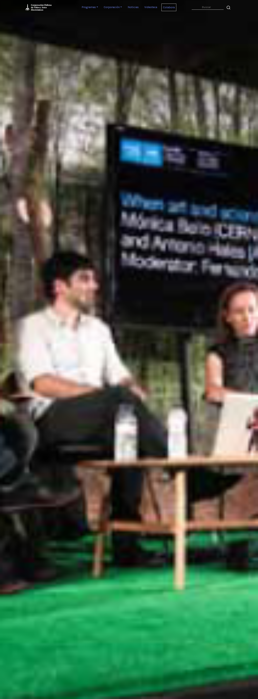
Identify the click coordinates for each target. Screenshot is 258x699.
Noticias (133, 7)
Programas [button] (89, 7)
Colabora (169, 7)
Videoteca (150, 7)
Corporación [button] (112, 7)
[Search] (208, 7)
